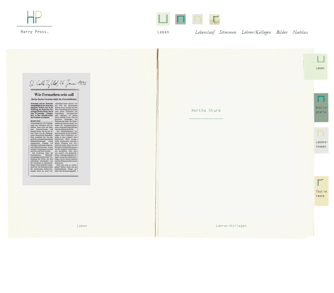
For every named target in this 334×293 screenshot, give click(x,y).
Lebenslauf (204, 32)
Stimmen (227, 32)
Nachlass (300, 32)
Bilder (281, 32)
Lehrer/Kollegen (256, 32)
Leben (320, 68)
